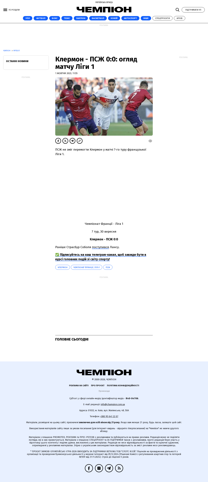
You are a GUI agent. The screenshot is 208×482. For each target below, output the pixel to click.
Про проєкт (97, 385)
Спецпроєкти (162, 18)
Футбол (40, 18)
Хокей (114, 18)
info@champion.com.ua (113, 404)
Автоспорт (130, 18)
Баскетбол (98, 18)
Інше (146, 18)
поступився (100, 247)
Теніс (67, 18)
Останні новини (17, 61)
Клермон (62, 267)
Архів (179, 18)
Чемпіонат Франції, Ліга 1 (86, 267)
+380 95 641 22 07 (109, 416)
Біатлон (80, 18)
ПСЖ (108, 267)
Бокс (55, 18)
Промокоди (104, 391)
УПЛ (28, 18)
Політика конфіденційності (123, 385)
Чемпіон (7, 51)
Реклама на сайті (79, 385)
